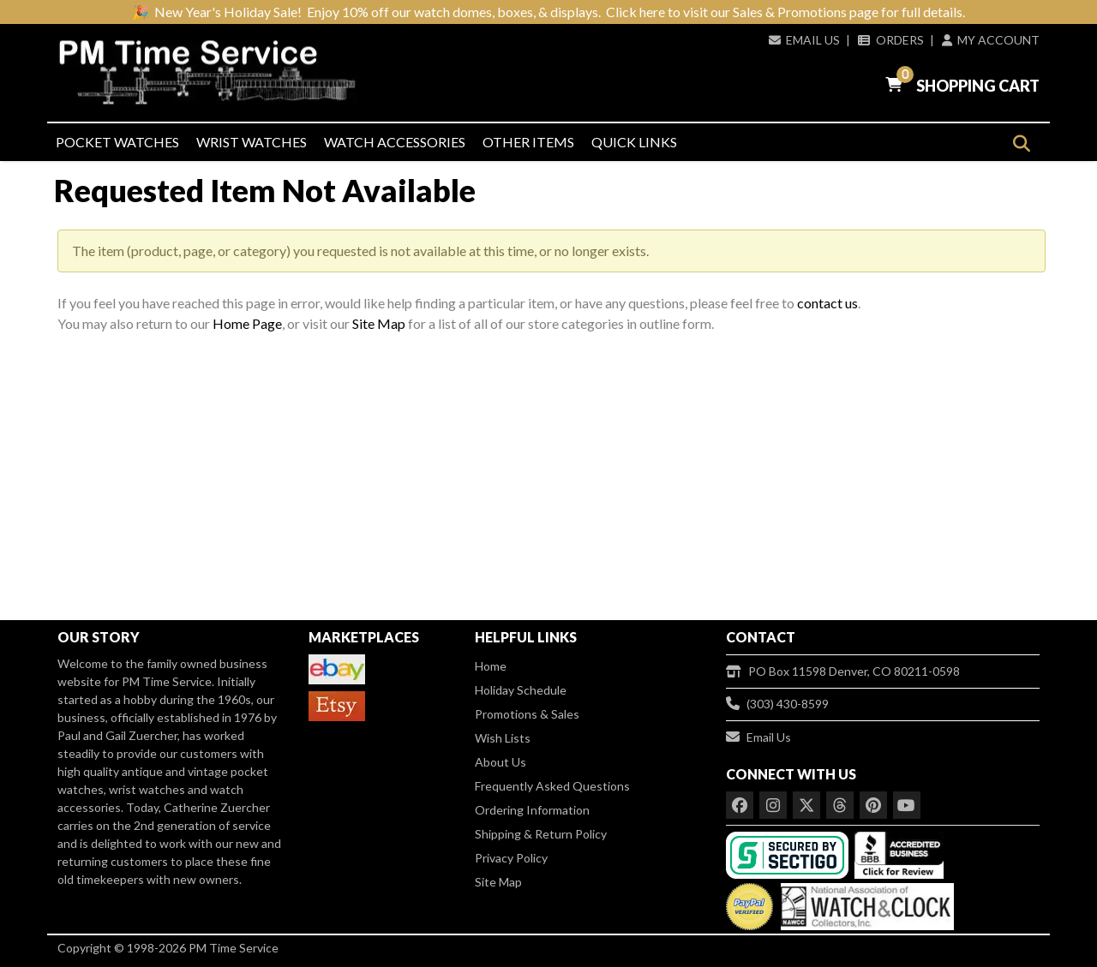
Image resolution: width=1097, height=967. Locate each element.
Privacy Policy (511, 858)
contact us (827, 303)
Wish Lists (503, 738)
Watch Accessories (394, 142)
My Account (991, 40)
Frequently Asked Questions (552, 786)
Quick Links (634, 142)
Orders (890, 40)
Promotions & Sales (527, 714)
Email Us (804, 40)
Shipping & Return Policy (541, 834)
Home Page (247, 323)
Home (491, 666)
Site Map (378, 323)
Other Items (528, 142)
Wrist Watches (251, 142)
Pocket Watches (117, 142)
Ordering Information (532, 810)
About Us (500, 762)
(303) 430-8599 (777, 703)
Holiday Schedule (520, 690)
